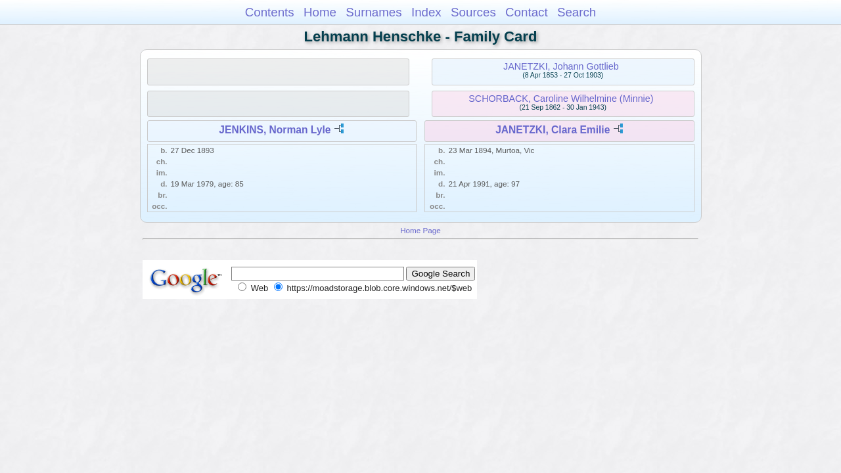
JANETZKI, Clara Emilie (552, 129)
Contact (526, 12)
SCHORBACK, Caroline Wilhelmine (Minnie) (560, 98)
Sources (473, 12)
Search (576, 12)
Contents (269, 12)
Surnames (373, 12)
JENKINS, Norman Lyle (274, 129)
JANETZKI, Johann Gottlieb (561, 66)
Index (426, 12)
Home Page (420, 230)
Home (320, 12)
